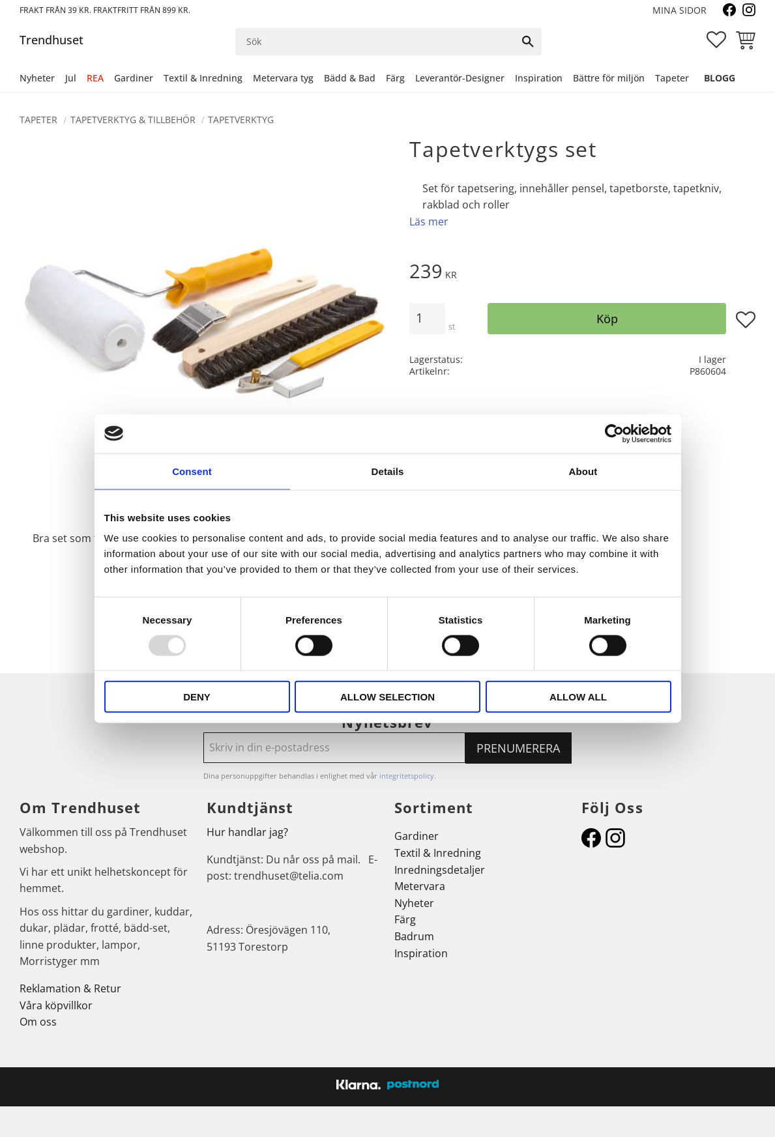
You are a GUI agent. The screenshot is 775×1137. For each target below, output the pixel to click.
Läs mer (428, 221)
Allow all (578, 696)
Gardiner (416, 836)
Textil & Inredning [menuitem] (203, 78)
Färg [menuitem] (395, 78)
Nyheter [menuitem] (37, 78)
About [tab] (583, 470)
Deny (197, 696)
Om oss (38, 1022)
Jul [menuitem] (70, 78)
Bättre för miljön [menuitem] (609, 78)
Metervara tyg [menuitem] (283, 78)
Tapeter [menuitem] (672, 78)
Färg (405, 919)
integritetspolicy (406, 776)
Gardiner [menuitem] (133, 78)
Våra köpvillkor (56, 1005)
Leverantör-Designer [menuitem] (459, 78)
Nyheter (414, 903)
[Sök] (528, 42)
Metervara (419, 886)
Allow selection (387, 696)
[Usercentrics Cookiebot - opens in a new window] (614, 433)
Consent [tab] (192, 470)
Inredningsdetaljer (439, 870)
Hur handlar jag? (247, 832)
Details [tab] (388, 470)
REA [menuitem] (95, 78)
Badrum (414, 936)
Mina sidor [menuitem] (679, 10)
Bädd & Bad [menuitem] (349, 78)
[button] (716, 40)
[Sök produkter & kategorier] (375, 42)
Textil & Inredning (437, 853)
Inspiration (421, 953)
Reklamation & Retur (70, 988)
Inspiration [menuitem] (539, 78)
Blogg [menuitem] (719, 78)
